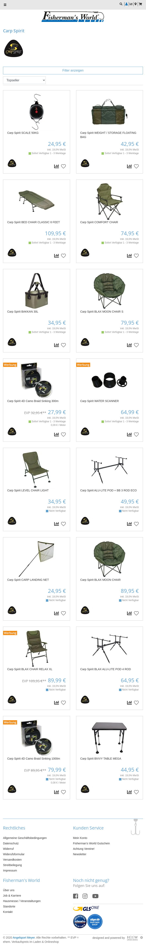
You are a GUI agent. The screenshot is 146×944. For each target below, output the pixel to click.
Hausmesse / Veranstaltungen (22, 901)
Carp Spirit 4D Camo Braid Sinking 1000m (33, 758)
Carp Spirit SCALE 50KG (23, 132)
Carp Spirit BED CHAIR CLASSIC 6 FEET (33, 222)
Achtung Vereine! (84, 848)
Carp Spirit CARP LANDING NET (28, 579)
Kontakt (7, 911)
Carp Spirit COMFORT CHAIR (99, 222)
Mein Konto (80, 838)
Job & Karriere (12, 895)
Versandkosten (12, 859)
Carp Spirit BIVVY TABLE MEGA (100, 758)
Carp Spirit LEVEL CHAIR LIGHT (28, 490)
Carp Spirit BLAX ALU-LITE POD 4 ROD (105, 669)
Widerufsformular (14, 854)
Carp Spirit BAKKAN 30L (22, 311)
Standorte (9, 906)
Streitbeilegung (12, 865)
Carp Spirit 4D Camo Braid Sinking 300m (32, 401)
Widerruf (8, 848)
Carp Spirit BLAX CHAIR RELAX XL (29, 669)
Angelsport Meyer (24, 937)
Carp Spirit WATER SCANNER (99, 401)
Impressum (10, 870)
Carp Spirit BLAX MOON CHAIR (100, 579)
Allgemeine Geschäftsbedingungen (25, 838)
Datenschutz (11, 843)
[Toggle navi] (5, 5)
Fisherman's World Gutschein (91, 843)
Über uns (8, 890)
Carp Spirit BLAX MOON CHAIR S (101, 311)
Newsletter (79, 854)
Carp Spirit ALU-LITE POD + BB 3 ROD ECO (108, 490)
